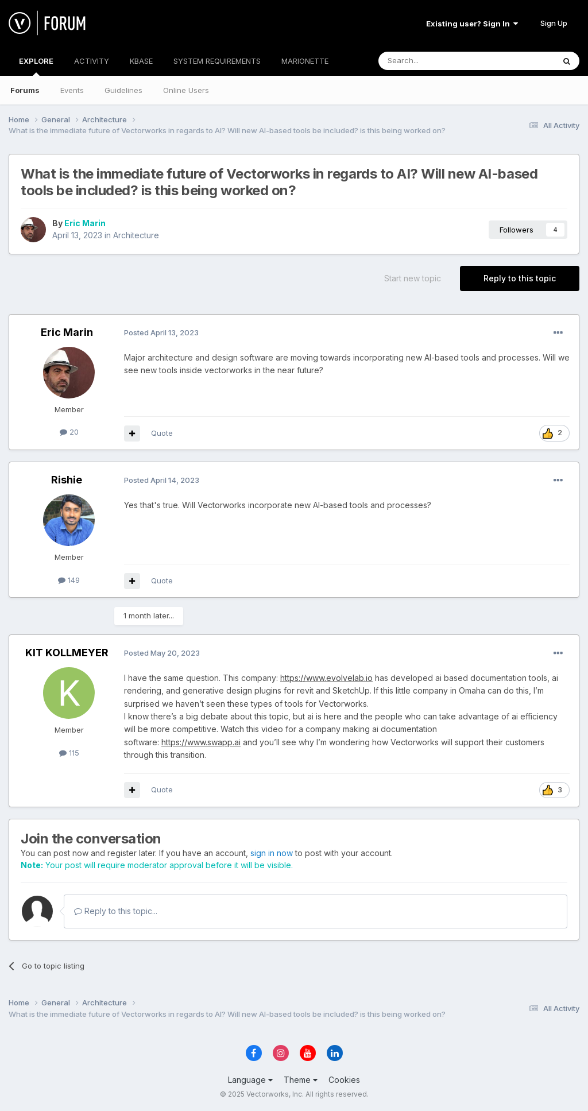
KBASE (141, 60)
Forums (25, 90)
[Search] (437, 61)
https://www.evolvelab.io (326, 678)
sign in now (271, 853)
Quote (162, 433)
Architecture (136, 235)
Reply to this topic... (115, 911)
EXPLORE (36, 66)
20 (69, 431)
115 (69, 752)
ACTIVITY (91, 60)
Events (72, 90)
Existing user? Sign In (472, 23)
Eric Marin (85, 223)
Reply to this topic (519, 278)
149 (69, 579)
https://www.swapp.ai (201, 742)
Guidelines (123, 90)
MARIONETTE (304, 60)
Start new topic (412, 278)
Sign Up (553, 23)
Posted (161, 332)
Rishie (66, 480)
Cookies (344, 1080)
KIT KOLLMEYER (67, 653)
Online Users (186, 90)
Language (250, 1080)
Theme (301, 1080)
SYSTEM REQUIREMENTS (217, 60)
